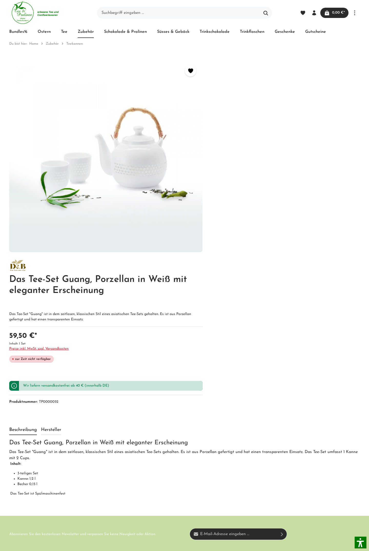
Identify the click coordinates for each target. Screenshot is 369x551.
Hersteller (172, 491)
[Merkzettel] (302, 13)
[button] (360, 542)
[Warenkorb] (333, 13)
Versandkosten (248, 544)
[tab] (23, 256)
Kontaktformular (56, 489)
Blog (167, 429)
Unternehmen (113, 429)
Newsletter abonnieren (122, 475)
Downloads (173, 500)
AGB (105, 447)
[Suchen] (266, 13)
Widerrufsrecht (176, 447)
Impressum (111, 456)
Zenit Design (80, 544)
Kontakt (108, 466)
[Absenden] (282, 361)
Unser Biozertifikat (118, 438)
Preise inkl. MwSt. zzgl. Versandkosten (219, 151)
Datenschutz (174, 456)
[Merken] (167, 70)
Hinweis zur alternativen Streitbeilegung (177, 474)
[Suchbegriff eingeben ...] (178, 13)
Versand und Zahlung (183, 438)
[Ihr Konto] (313, 13)
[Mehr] (355, 13)
